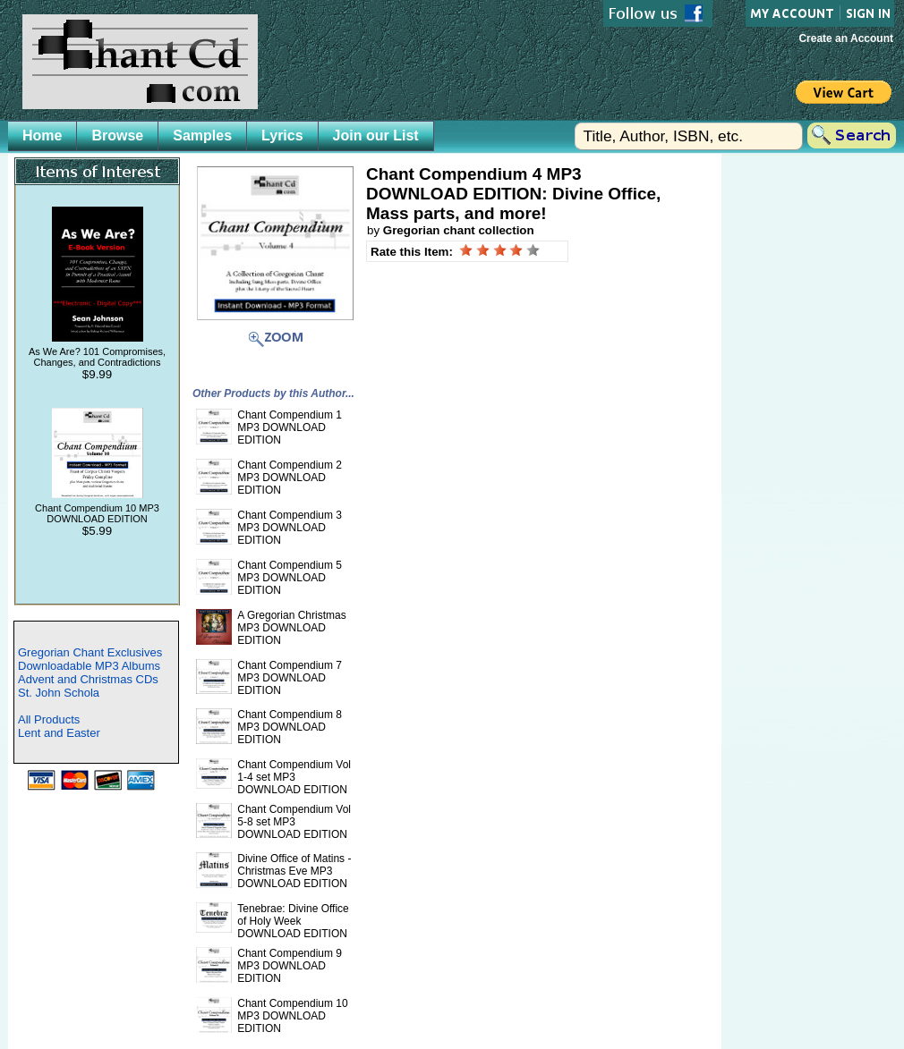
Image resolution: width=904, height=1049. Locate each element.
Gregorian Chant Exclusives (90, 652)
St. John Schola (58, 692)
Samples (202, 135)
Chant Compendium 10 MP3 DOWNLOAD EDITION (97, 513)
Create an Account (845, 38)
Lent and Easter (59, 733)
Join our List (376, 135)
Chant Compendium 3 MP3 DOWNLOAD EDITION (289, 527)
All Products (49, 719)
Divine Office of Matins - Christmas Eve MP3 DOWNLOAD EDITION (294, 871)
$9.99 (97, 374)
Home (42, 135)
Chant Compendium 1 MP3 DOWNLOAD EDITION (289, 427)
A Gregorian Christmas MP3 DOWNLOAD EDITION (291, 628)
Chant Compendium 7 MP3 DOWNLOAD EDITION (289, 678)
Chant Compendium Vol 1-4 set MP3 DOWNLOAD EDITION (294, 777)
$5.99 (97, 530)
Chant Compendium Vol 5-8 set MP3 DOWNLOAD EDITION (294, 822)
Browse (117, 135)
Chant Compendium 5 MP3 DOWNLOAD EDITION (289, 577)
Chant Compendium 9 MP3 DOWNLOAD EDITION (289, 966)
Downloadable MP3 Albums (89, 666)
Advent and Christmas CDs (88, 679)
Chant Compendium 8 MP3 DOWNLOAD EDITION (289, 727)
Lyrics (282, 135)
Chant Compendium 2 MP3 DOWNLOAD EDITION (289, 477)
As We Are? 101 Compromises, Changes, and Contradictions (97, 357)
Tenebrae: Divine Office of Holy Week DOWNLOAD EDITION (293, 921)
